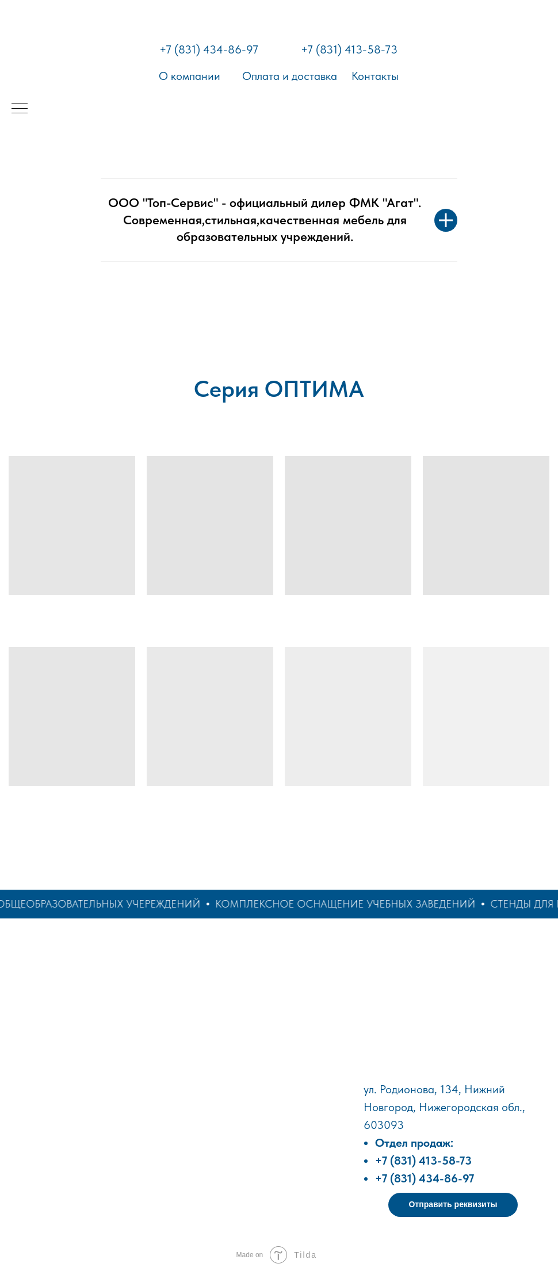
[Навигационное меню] (20, 109)
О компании (189, 76)
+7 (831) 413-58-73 (349, 49)
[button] (453, 1205)
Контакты (375, 76)
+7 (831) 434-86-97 (208, 49)
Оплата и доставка (289, 76)
